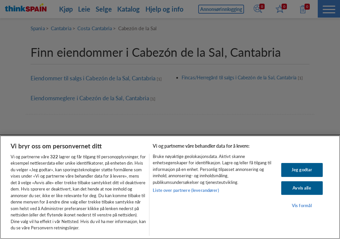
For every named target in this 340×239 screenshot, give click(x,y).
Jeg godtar (302, 169)
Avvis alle (302, 188)
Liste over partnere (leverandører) (186, 190)
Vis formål (302, 205)
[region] (170, 187)
